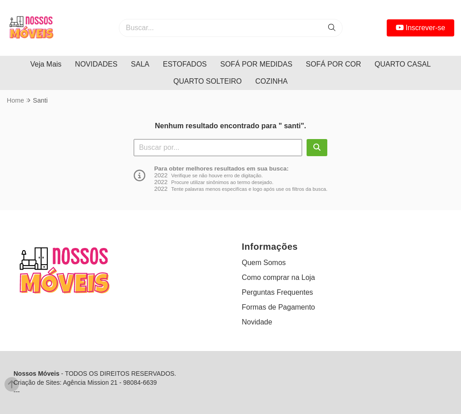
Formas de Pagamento (278, 307)
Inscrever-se (420, 28)
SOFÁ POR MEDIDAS (256, 64)
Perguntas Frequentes (277, 292)
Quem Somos (264, 262)
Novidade (257, 322)
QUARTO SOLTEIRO (207, 81)
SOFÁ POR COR (333, 64)
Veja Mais (45, 64)
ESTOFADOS (185, 64)
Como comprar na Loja (278, 277)
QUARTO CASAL (403, 64)
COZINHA (271, 81)
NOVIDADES (96, 64)
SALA (140, 64)
